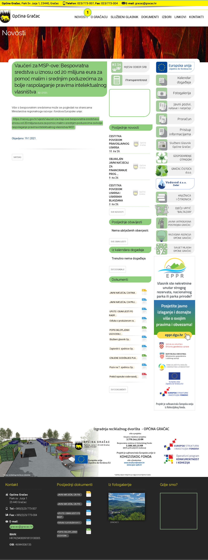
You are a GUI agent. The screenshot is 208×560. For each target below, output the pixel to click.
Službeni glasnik (124, 17)
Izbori (166, 17)
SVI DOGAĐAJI (117, 269)
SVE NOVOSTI (117, 212)
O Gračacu (99, 17)
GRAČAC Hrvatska (129, 103)
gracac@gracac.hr (146, 3)
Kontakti (196, 17)
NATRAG (17, 157)
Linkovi (180, 17)
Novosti (81, 17)
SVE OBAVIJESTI (118, 241)
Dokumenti (150, 17)
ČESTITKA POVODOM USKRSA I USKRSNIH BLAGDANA (116, 193)
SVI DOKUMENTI (118, 389)
